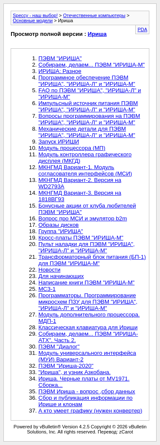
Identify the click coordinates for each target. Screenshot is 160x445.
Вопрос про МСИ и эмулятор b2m (82, 218)
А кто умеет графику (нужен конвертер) (90, 410)
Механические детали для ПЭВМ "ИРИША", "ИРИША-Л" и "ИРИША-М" (86, 132)
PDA (142, 29)
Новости (49, 269)
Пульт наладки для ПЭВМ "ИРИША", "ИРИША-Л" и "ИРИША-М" (86, 247)
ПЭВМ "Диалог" (58, 346)
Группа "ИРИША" (60, 231)
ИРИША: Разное (59, 71)
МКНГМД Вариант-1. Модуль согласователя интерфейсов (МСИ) (85, 170)
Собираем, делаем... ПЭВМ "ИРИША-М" (91, 64)
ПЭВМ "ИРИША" (59, 58)
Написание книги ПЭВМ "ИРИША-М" (86, 282)
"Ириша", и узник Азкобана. (74, 372)
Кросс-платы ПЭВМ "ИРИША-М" (80, 237)
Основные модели (32, 20)
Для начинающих (61, 276)
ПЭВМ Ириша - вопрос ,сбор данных (86, 391)
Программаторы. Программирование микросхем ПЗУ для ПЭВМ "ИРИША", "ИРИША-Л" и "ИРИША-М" (87, 301)
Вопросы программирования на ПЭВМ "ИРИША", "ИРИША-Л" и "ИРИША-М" (89, 119)
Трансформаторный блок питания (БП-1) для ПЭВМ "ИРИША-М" (92, 260)
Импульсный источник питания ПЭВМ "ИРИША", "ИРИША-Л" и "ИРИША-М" (88, 106)
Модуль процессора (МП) (71, 148)
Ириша (97, 34)
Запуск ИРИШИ (58, 141)
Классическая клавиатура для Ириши (87, 327)
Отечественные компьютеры (94, 15)
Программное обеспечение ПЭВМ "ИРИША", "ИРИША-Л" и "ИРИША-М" (86, 80)
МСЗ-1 (46, 289)
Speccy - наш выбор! (35, 15)
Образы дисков (58, 225)
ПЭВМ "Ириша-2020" (65, 366)
